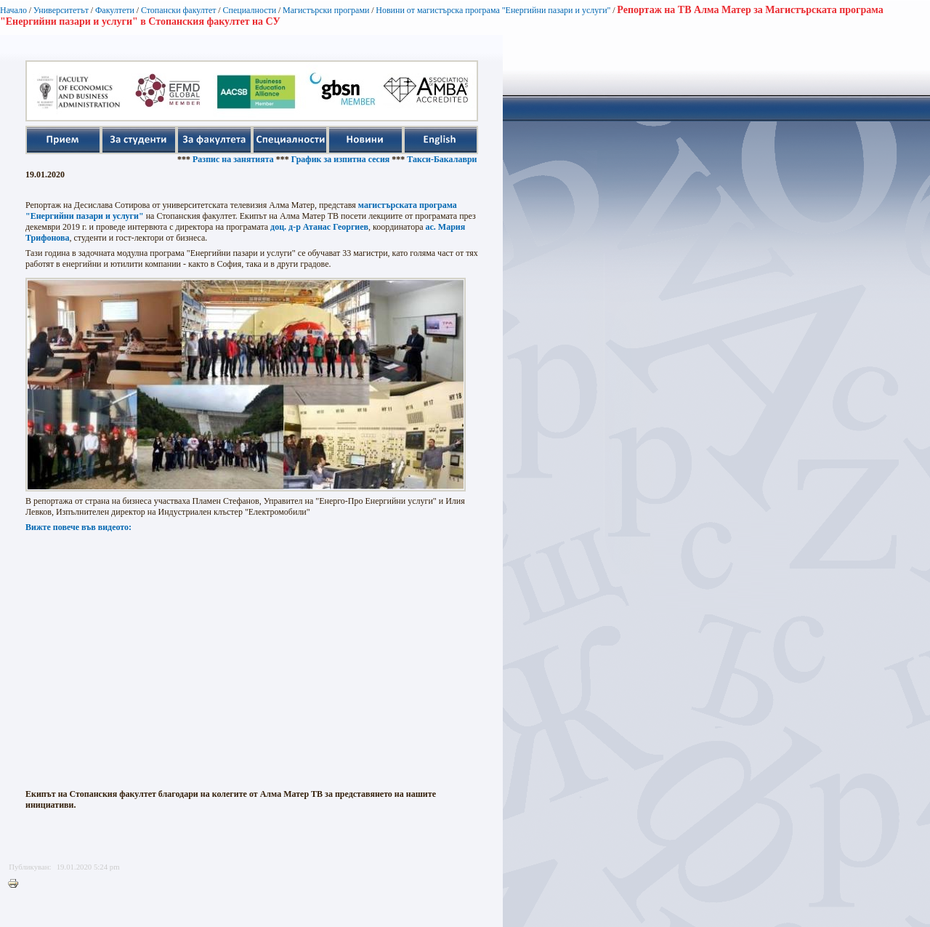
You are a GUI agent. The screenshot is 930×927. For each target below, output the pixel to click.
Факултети (114, 10)
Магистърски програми (326, 10)
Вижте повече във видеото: (78, 527)
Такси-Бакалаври (447, 159)
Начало (13, 10)
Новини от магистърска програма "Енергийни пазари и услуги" (493, 10)
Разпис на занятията (238, 159)
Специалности (249, 10)
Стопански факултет (179, 10)
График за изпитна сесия (345, 159)
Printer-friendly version (16, 884)
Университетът (61, 10)
